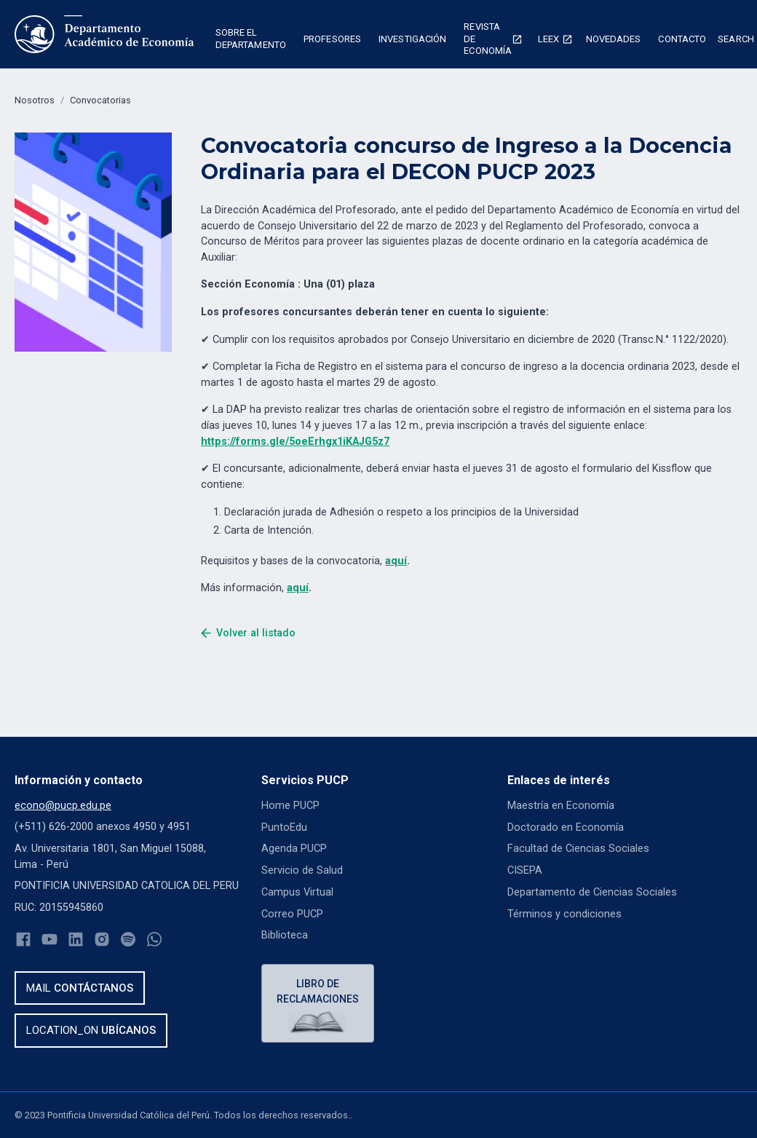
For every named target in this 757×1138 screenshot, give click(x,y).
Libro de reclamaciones (318, 990)
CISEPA (524, 870)
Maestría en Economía (560, 805)
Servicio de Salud (302, 870)
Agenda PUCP (294, 848)
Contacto (682, 38)
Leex (548, 38)
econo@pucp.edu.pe (63, 805)
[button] (251, 40)
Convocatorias (100, 100)
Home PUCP (290, 805)
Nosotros (35, 100)
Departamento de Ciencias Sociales (591, 891)
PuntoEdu (284, 827)
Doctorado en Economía (565, 827)
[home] (104, 34)
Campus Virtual (297, 891)
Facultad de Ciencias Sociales (577, 848)
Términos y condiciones (563, 913)
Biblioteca (284, 935)
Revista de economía (488, 38)
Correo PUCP (292, 913)
